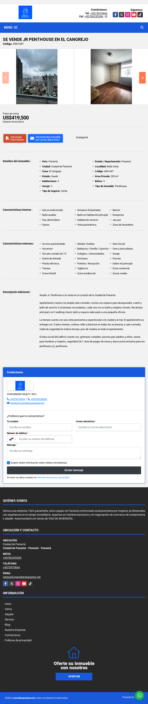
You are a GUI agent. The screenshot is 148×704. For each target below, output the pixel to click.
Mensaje (12, 445)
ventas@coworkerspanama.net (27, 403)
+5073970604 (98, 13)
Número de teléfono (18, 433)
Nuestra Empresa (15, 629)
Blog (7, 624)
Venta (8, 609)
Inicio (8, 603)
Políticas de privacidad (18, 640)
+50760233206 (94, 16)
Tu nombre (13, 421)
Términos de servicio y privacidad (53, 477)
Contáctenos (12, 635)
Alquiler (9, 614)
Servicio (9, 619)
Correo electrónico (86, 421)
